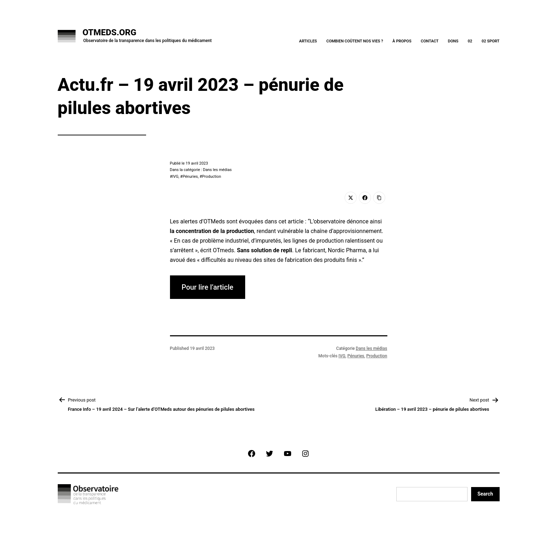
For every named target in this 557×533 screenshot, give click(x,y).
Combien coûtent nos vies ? (354, 41)
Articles (308, 41)
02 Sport (490, 41)
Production (211, 176)
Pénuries (190, 176)
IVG (175, 176)
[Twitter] (351, 198)
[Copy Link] (379, 198)
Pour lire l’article (207, 287)
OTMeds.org (109, 32)
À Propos (401, 41)
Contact (430, 41)
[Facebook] (365, 198)
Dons (453, 41)
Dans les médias (371, 348)
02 (470, 41)
